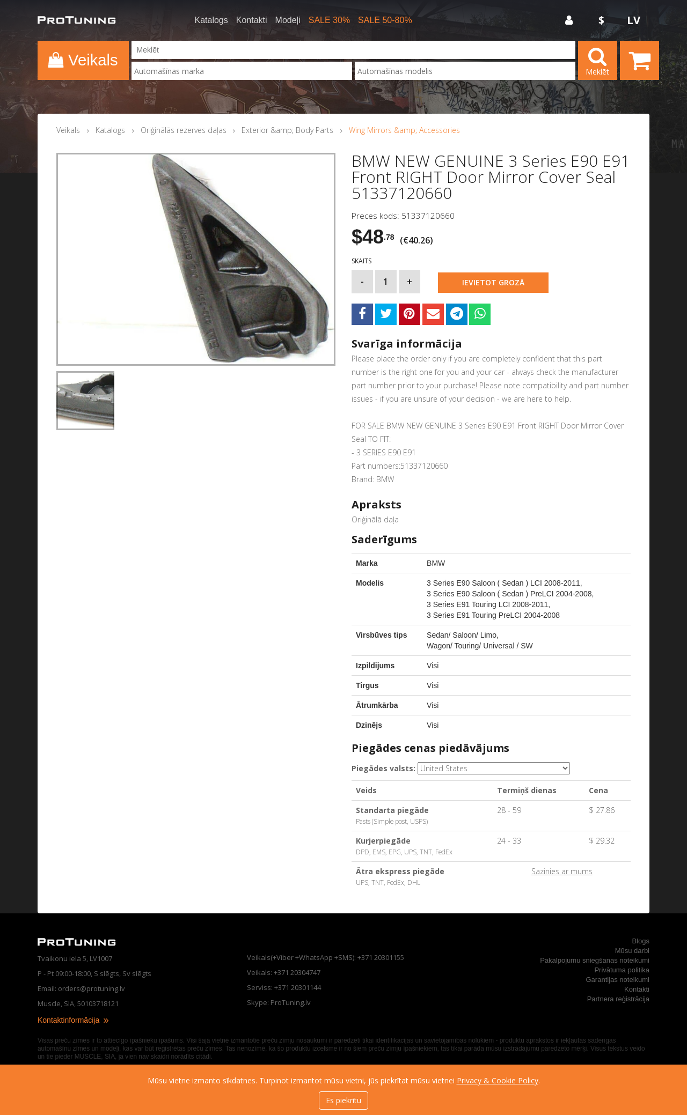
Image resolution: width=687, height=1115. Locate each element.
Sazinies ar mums (562, 871)
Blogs (640, 941)
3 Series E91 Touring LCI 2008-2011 (487, 604)
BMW (436, 563)
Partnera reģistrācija (618, 999)
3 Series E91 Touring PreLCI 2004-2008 (493, 615)
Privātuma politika (621, 970)
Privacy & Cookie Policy (497, 1080)
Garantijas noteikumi (618, 980)
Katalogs (211, 20)
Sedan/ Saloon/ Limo (461, 635)
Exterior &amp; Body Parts (287, 130)
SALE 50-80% (385, 20)
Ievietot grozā (493, 282)
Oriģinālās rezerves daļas (183, 130)
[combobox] (241, 71)
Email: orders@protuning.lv (81, 988)
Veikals (68, 130)
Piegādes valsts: (383, 768)
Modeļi (288, 20)
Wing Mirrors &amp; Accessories (404, 130)
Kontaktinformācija (74, 1020)
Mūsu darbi (632, 951)
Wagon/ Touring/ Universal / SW (480, 645)
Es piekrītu (343, 1100)
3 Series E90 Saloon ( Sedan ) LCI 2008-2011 (503, 583)
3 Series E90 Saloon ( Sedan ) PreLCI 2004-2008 (509, 593)
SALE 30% (329, 20)
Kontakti (251, 20)
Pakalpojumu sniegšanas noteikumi (594, 960)
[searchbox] (241, 71)
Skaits (361, 261)
